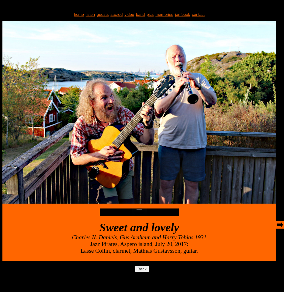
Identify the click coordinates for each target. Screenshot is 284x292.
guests (103, 14)
